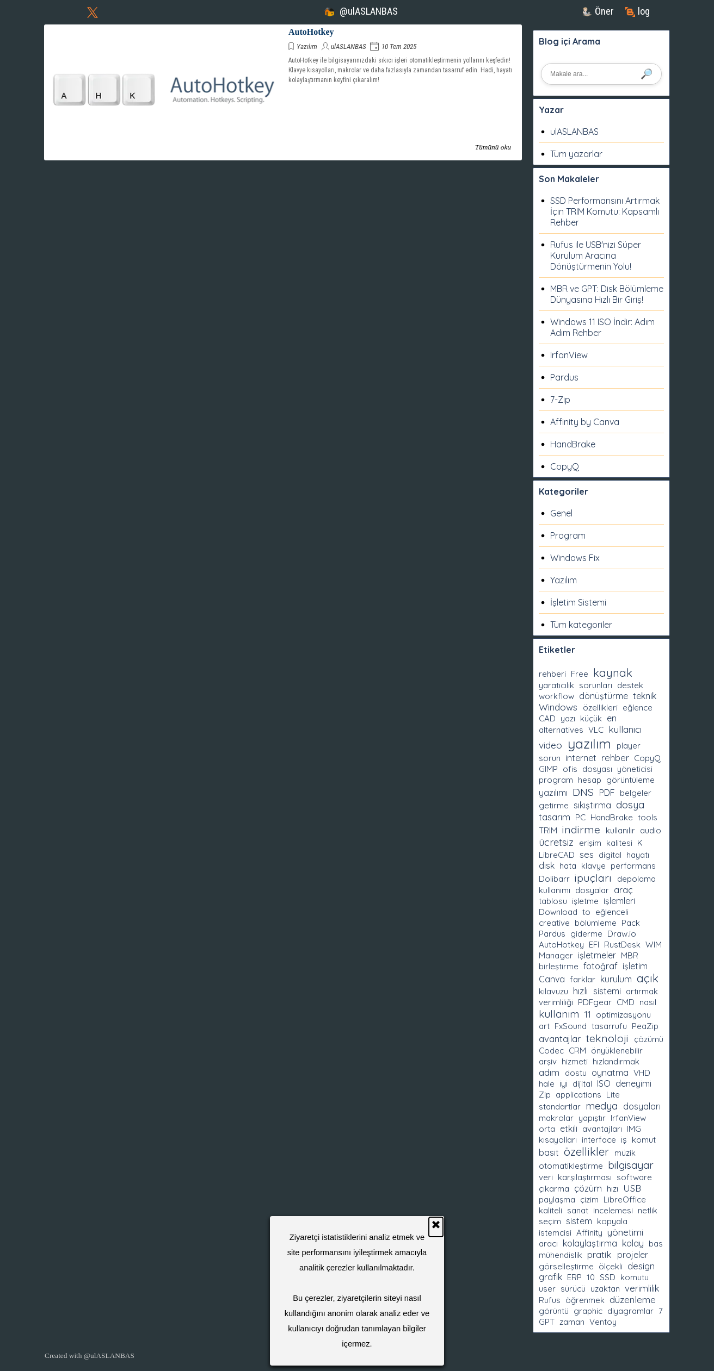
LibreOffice (625, 1199)
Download (558, 912)
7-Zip (560, 399)
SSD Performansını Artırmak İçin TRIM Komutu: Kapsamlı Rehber (605, 211)
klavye (593, 866)
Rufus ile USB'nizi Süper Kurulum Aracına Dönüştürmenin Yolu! (595, 255)
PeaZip (645, 1026)
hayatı (637, 855)
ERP (574, 1277)
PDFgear (595, 1002)
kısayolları (558, 1140)
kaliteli (550, 1210)
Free (579, 674)
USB (632, 1188)
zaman (571, 1322)
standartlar (560, 1106)
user (547, 1288)
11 (587, 1014)
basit (549, 1152)
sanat (577, 1210)
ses (587, 854)
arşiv (548, 1061)
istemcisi (555, 1232)
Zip (545, 1094)
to (586, 912)
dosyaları (642, 1106)
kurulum (616, 979)
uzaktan (605, 1288)
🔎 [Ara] (647, 73)
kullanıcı (625, 729)
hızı (612, 1188)
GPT (547, 1322)
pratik (599, 1254)
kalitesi (619, 843)
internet (580, 757)
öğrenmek (585, 1300)
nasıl (647, 1002)
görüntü (554, 1311)
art (544, 1026)
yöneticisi (635, 769)
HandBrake (572, 444)
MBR (629, 955)
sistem (579, 1221)
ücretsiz (556, 842)
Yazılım (307, 46)
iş (624, 1139)
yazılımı (553, 792)
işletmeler (597, 955)
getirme (554, 805)
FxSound (571, 1026)
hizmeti (575, 1061)
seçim (550, 1221)
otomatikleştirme (571, 1166)
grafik (550, 1277)
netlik (647, 1210)
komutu (634, 1277)
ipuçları (593, 877)
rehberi (552, 674)
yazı (568, 718)
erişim (590, 843)
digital (610, 855)
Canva (552, 979)
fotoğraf (600, 966)
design (641, 1266)
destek (630, 685)
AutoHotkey (311, 31)
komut (644, 1140)
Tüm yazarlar (576, 153)
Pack (630, 923)
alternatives (561, 730)
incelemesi (613, 1210)
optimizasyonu (623, 1014)
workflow (556, 696)
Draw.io (621, 933)
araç (623, 889)
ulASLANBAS (348, 46)
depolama (636, 879)
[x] (92, 12)
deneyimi (633, 1083)
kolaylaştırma (590, 1243)
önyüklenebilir (617, 1050)
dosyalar (592, 890)
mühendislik (560, 1255)
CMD (626, 1002)
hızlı (580, 990)
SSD (607, 1277)
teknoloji (607, 1038)
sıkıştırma (592, 805)
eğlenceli (612, 912)
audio (650, 830)
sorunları (595, 685)
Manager (556, 955)
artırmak (642, 991)
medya (602, 1106)
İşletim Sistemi (578, 602)
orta (547, 1129)
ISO (604, 1083)
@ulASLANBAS (109, 1355)
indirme (581, 829)
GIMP (548, 769)
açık (647, 978)
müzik (625, 1153)
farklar (582, 979)
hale (547, 1084)
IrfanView (569, 355)
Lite (613, 1094)
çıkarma (554, 1188)
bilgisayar (631, 1164)
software (634, 1177)
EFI (594, 944)
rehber (615, 757)
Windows (558, 707)
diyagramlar (630, 1311)
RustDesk (622, 944)
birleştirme (558, 966)
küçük (591, 718)
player (629, 745)
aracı (548, 1243)
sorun (550, 758)
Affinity (589, 1232)
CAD (547, 718)
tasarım (554, 816)
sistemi (607, 991)
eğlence (638, 707)
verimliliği (556, 1002)
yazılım (589, 743)
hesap (589, 780)
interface (599, 1140)
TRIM (548, 830)
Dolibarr (554, 879)
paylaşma (557, 1199)
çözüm (588, 1188)
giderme (586, 933)
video (550, 745)
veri (546, 1177)
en (612, 718)
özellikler (586, 1151)
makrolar (556, 1118)
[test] (360, 12)
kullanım (559, 1013)
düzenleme (633, 1299)
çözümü (648, 1039)
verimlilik (642, 1288)
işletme (585, 901)
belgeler (635, 793)
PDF (607, 792)
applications (578, 1094)
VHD (641, 1073)
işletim (635, 966)
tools (647, 817)
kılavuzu (553, 991)
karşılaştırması (585, 1177)
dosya (630, 805)
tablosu (553, 901)
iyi (563, 1083)
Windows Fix (575, 557)
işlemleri (619, 900)
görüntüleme (630, 780)
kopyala (612, 1221)
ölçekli (611, 1266)
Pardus (564, 377)
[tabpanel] (126, 1354)
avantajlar (560, 1038)
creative (554, 923)
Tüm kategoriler (581, 624)
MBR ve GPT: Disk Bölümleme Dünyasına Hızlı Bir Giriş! (606, 294)
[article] (283, 92)
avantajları (602, 1129)
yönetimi (625, 1232)
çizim (589, 1199)
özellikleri (600, 707)
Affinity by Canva (584, 421)
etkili (568, 1128)
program (556, 780)
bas (656, 1243)
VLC (596, 730)
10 (591, 1277)
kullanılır (620, 830)
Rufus (550, 1300)
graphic (588, 1311)
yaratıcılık (556, 685)
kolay (633, 1243)
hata (567, 866)
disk (547, 865)
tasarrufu (609, 1026)
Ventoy (603, 1322)
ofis (570, 769)
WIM (653, 944)
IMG (634, 1129)
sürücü (573, 1288)
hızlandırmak (616, 1061)
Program (568, 535)
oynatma (610, 1072)
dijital (582, 1084)
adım (549, 1072)
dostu (576, 1073)
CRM (577, 1050)
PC (580, 817)
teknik (644, 695)
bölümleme (596, 923)
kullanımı (554, 890)
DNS (583, 792)
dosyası (597, 769)
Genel (561, 513)
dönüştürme (603, 695)
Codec (551, 1050)
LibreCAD (557, 855)
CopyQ (564, 466)
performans (633, 866)
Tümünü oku (493, 147)
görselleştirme (566, 1266)
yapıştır (592, 1118)
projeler (632, 1254)
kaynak (612, 673)
